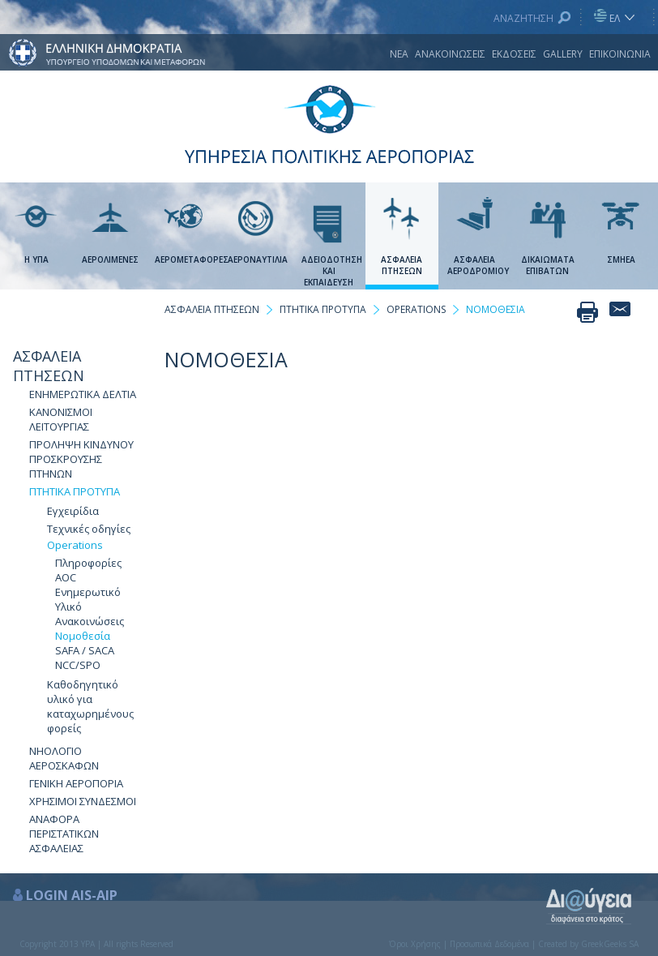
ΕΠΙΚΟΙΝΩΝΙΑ (620, 54)
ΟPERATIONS (416, 309)
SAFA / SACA (84, 650)
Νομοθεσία (82, 635)
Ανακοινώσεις (89, 621)
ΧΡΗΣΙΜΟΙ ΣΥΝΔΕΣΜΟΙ (82, 801)
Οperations (75, 545)
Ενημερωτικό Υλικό (88, 599)
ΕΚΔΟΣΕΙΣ (514, 54)
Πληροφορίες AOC (88, 570)
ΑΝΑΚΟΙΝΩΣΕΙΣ (450, 54)
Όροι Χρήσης (415, 944)
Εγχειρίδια (73, 511)
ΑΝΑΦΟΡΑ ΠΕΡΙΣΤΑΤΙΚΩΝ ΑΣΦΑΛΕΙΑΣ (64, 833)
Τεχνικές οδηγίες (88, 528)
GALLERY (563, 54)
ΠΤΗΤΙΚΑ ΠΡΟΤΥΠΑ (74, 491)
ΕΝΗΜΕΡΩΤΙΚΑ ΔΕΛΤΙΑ (82, 394)
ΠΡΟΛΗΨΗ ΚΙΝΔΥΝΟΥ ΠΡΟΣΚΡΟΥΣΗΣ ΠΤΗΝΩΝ (81, 459)
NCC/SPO (77, 665)
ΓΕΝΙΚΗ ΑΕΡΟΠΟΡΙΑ (76, 783)
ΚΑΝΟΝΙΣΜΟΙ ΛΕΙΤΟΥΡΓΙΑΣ (60, 419)
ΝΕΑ (399, 54)
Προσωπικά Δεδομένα (489, 944)
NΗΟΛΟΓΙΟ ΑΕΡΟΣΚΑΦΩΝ (64, 758)
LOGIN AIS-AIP (72, 895)
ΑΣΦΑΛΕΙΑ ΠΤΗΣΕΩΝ (48, 365)
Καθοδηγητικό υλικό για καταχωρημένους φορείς (90, 706)
